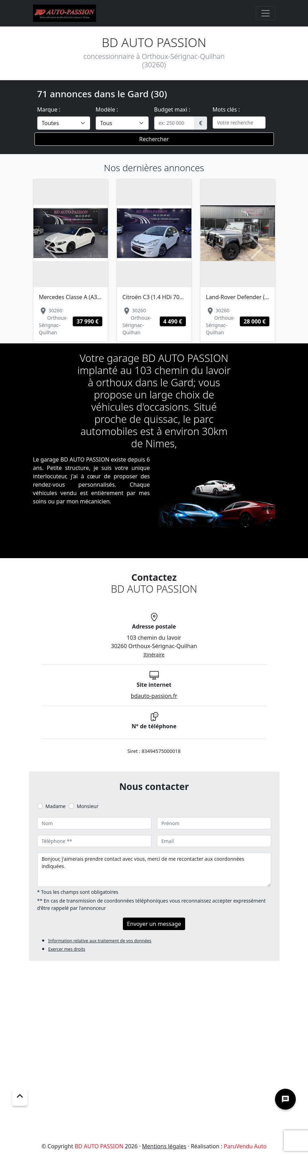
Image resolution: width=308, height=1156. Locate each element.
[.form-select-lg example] (63, 123)
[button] (51, 248)
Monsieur (87, 806)
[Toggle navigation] (265, 13)
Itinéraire (153, 654)
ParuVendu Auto (245, 1146)
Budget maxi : (172, 109)
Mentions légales (164, 1146)
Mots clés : (226, 109)
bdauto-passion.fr (154, 696)
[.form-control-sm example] (174, 123)
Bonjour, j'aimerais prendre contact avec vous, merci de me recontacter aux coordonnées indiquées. (154, 870)
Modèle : (107, 109)
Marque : (49, 109)
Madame (56, 806)
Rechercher (154, 139)
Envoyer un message (154, 924)
